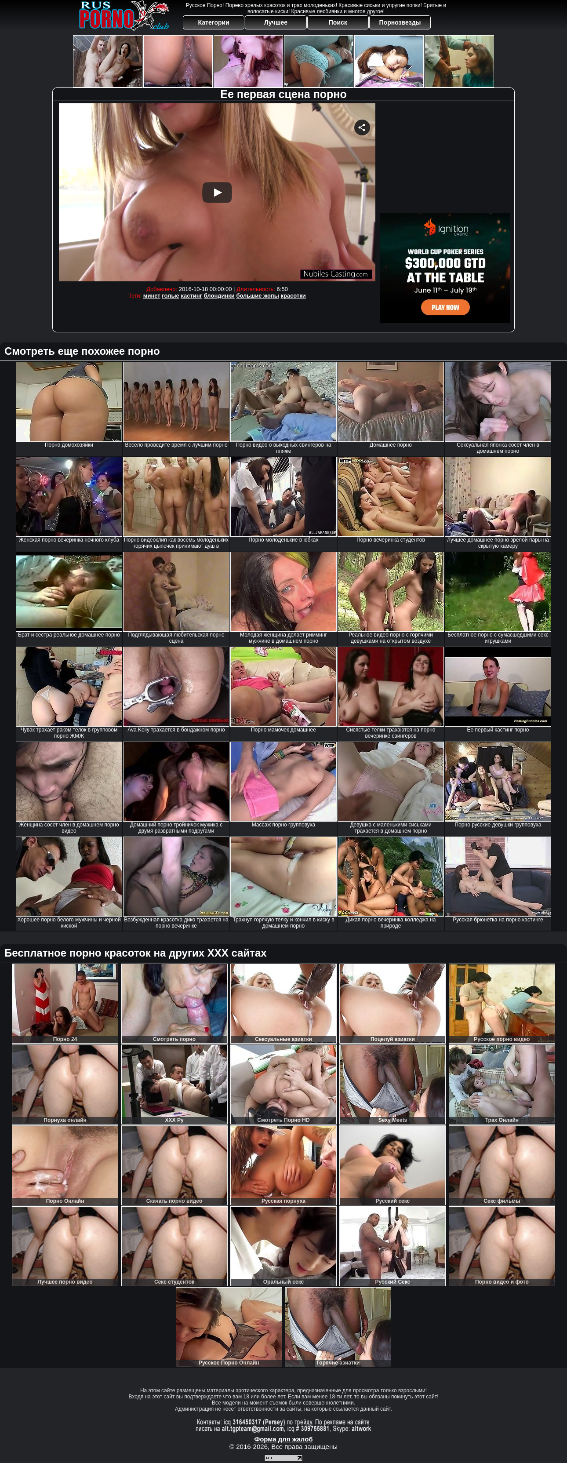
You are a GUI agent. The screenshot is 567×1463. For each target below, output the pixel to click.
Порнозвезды (400, 22)
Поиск (338, 22)
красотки (292, 295)
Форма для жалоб (283, 1439)
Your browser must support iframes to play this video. (217, 192)
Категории (213, 22)
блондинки (219, 295)
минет (151, 295)
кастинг (191, 295)
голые (170, 295)
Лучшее (275, 22)
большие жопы (257, 295)
